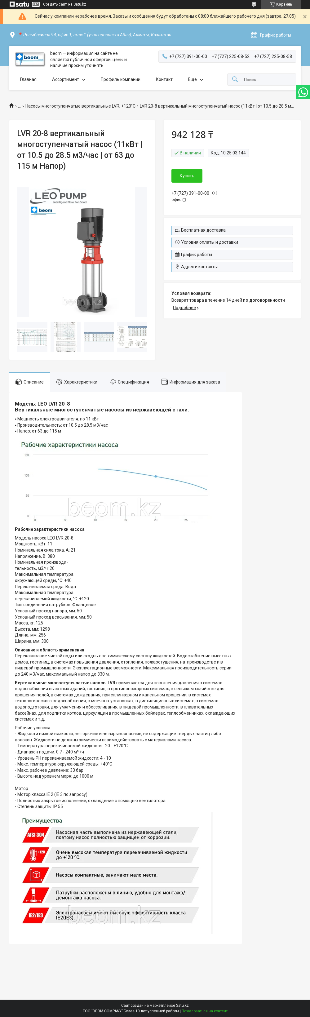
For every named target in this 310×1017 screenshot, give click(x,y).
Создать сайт (55, 4)
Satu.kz (182, 1005)
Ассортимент (65, 79)
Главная (28, 79)
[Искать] (235, 79)
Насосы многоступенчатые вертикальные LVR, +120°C (80, 106)
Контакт (164, 79)
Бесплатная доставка (203, 230)
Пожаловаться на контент (205, 1011)
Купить (187, 175)
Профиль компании (120, 79)
